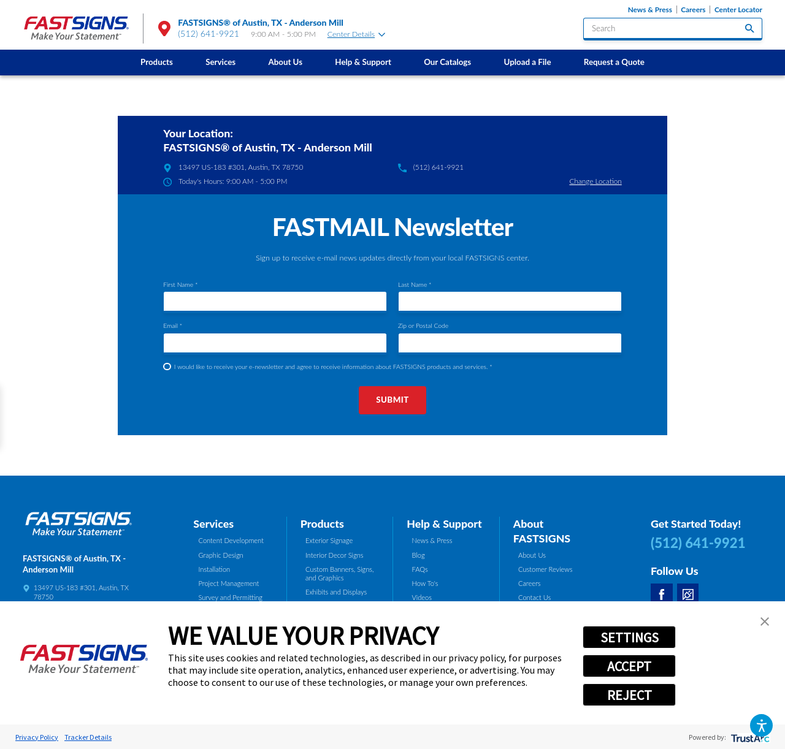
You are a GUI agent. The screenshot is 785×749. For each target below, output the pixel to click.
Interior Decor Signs (334, 555)
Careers (693, 9)
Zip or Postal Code (423, 325)
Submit (392, 400)
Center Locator (738, 9)
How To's (425, 583)
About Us (285, 62)
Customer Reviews (545, 569)
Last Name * (415, 284)
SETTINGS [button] (629, 637)
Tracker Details (88, 737)
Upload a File (527, 62)
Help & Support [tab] (444, 523)
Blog (418, 555)
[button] (761, 725)
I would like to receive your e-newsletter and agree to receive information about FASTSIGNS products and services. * (333, 366)
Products (156, 62)
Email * (172, 325)
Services (220, 62)
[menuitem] (156, 62)
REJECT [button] (629, 695)
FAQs (420, 569)
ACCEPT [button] (629, 666)
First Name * (180, 284)
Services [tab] (213, 523)
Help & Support (363, 62)
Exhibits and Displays (336, 592)
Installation (215, 569)
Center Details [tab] (356, 34)
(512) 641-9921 (208, 33)
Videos (422, 597)
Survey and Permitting (231, 597)
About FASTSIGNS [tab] (541, 531)
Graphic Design (221, 555)
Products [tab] (322, 523)
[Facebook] (662, 595)
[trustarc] (749, 737)
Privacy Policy (36, 737)
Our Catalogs (447, 62)
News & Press (650, 9)
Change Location (595, 181)
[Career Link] (688, 595)
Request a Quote (614, 62)
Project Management (229, 583)
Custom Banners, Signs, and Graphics (339, 573)
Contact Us (534, 597)
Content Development (231, 540)
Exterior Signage (329, 540)
